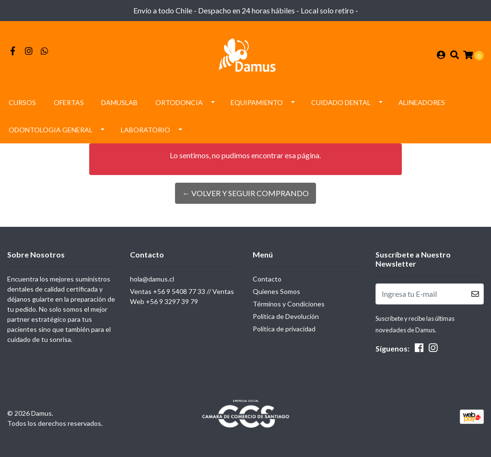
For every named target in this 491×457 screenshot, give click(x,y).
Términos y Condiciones (289, 304)
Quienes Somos (276, 291)
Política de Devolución (286, 316)
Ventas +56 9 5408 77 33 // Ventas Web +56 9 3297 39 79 (182, 296)
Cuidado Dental (341, 102)
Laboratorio (145, 130)
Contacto (267, 279)
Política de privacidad (284, 329)
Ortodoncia (179, 102)
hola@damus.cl (152, 279)
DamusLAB (119, 102)
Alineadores (421, 102)
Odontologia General (51, 130)
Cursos (22, 102)
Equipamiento (257, 102)
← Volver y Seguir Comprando (245, 193)
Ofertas (69, 102)
